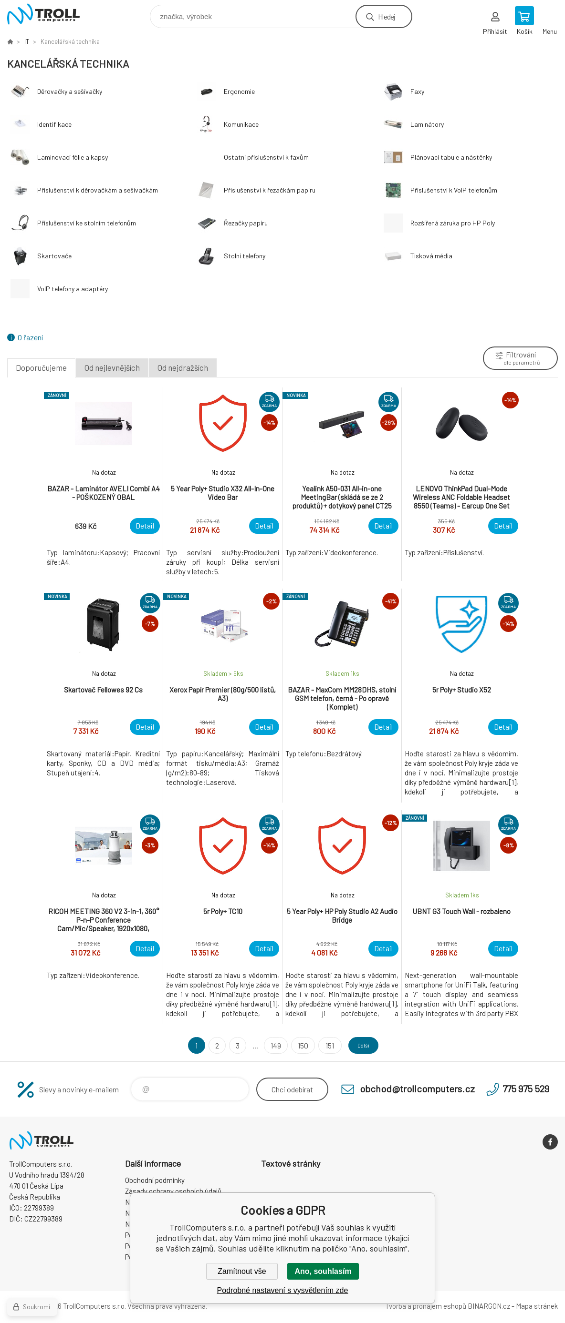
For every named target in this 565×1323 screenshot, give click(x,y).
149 (270, 1045)
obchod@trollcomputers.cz (417, 1088)
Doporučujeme (41, 367)
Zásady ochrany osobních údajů (173, 1191)
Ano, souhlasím (322, 1271)
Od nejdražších (182, 367)
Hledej (386, 16)
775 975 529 (525, 1088)
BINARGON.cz (489, 1306)
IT (26, 41)
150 (297, 1045)
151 (323, 1045)
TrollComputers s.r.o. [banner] (49, 14)
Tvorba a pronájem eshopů (425, 1306)
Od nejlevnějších (112, 367)
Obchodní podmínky (155, 1180)
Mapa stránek (537, 1306)
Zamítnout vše (242, 1271)
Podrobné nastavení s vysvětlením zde (282, 1290)
